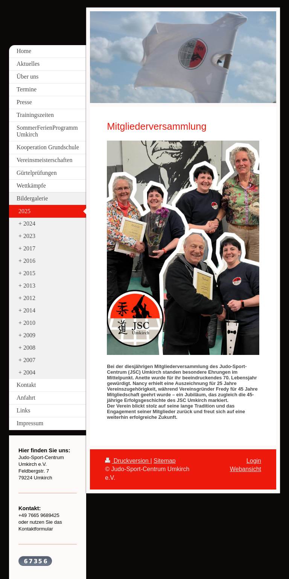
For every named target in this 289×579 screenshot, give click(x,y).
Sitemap (165, 461)
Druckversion (127, 461)
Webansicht (245, 469)
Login (253, 461)
